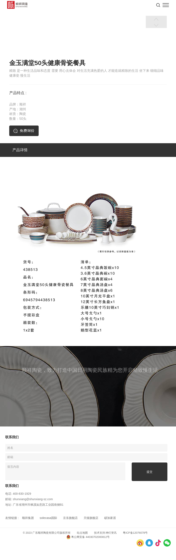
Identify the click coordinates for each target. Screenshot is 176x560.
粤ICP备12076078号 (135, 532)
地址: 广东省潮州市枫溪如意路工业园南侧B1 (34, 504)
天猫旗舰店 (91, 518)
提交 (149, 471)
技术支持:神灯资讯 (105, 532)
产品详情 (20, 150)
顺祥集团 (28, 518)
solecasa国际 (48, 518)
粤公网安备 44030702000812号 (88, 537)
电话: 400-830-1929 (18, 493)
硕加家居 (110, 518)
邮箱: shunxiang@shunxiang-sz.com (29, 499)
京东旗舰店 (70, 518)
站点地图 (82, 532)
